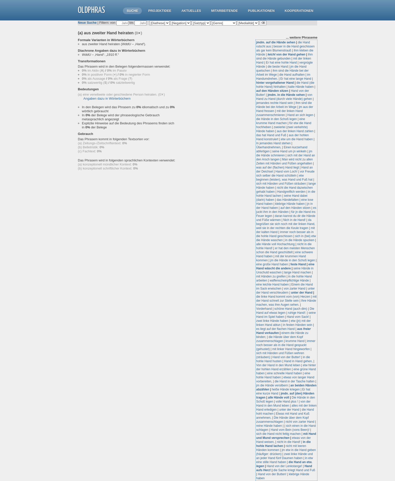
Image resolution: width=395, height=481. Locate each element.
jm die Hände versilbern (272, 385)
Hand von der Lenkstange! (284, 466)
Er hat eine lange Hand (295, 78)
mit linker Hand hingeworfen (291, 349)
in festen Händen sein (297, 325)
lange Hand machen (297, 272)
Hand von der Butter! (287, 357)
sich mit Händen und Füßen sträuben (281, 183)
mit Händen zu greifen (271, 276)
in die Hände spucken (299, 240)
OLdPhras (91, 10)
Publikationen (261, 11)
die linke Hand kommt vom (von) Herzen (283, 296)
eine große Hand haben (272, 264)
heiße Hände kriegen (286, 389)
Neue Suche (87, 22)
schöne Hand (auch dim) (290, 308)
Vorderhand (264, 308)
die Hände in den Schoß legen (276, 119)
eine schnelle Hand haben (284, 373)
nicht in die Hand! (289, 442)
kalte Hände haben (301, 87)
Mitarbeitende (224, 11)
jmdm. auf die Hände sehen (275, 42)
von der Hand (286, 54)
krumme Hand (295, 341)
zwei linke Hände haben (272, 321)
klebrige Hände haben (290, 204)
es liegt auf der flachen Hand (275, 329)
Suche (132, 11)
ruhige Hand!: (297, 313)
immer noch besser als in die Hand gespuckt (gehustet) (285, 345)
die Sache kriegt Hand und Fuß (294, 470)
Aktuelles (191, 11)
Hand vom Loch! (287, 171)
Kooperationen (299, 11)
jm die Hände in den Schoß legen (292, 260)
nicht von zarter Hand (300, 421)
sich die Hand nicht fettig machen (278, 434)
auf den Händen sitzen (272, 91)
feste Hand (298, 264)
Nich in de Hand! (294, 220)
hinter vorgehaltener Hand (275, 82)
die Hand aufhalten (292, 74)
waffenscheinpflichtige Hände (289, 280)
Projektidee (159, 11)
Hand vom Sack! (298, 317)
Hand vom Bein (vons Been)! (290, 430)
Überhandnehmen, (268, 147)
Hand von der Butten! (272, 474)
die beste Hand (278, 66)
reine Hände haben (269, 426)
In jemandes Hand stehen (273, 143)
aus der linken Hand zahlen (295, 131)
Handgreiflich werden (291, 191)
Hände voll (278, 397)
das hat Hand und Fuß (271, 135)
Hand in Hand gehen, (298, 361)
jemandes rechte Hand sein (274, 103)
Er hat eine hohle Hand (281, 62)
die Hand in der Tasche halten (295, 381)
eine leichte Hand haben (272, 284)
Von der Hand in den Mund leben (278, 365)
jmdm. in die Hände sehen (286, 95)
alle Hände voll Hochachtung (275, 244)
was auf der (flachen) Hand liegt (277, 167)
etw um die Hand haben (297, 139)
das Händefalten (288, 200)
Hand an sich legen (300, 115)
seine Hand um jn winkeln (289, 151)
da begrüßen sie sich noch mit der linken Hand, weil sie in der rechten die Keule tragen (285, 224)
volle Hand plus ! (287, 401)
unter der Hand (301, 292)
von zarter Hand (294, 288)
